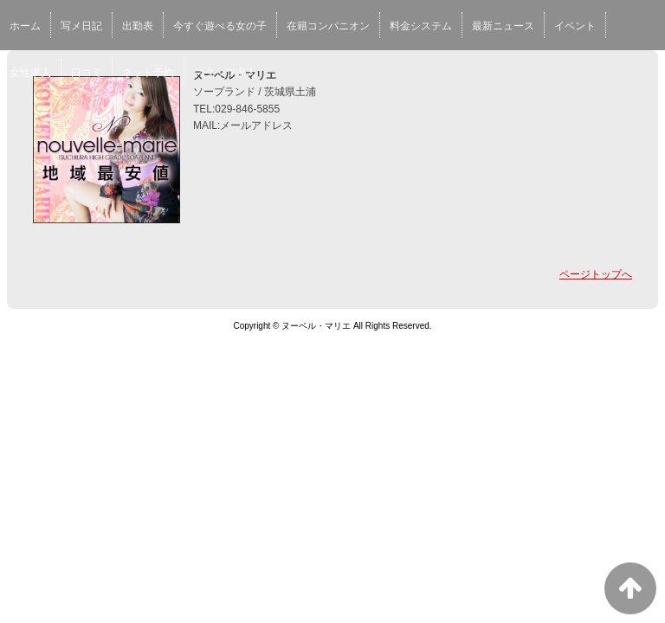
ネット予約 (148, 73)
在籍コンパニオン (328, 26)
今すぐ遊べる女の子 (220, 26)
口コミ (86, 73)
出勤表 (137, 26)
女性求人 (30, 73)
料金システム (421, 26)
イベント (575, 26)
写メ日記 (81, 26)
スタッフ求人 (225, 73)
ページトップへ (595, 274)
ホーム (25, 26)
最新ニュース (503, 26)
